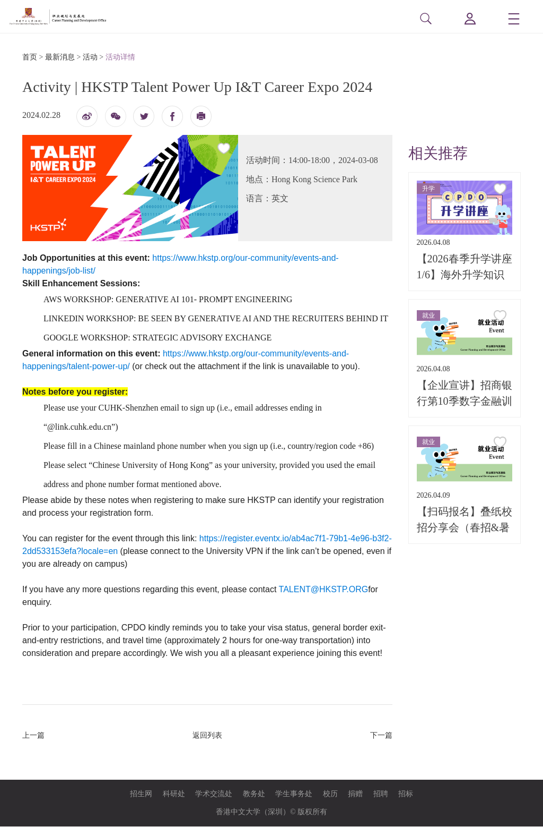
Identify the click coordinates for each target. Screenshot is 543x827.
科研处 (174, 794)
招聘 (380, 794)
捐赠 (355, 794)
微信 (115, 120)
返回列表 (207, 736)
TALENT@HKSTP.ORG (324, 589)
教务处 (254, 794)
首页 (29, 58)
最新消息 (60, 58)
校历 (330, 794)
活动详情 (120, 58)
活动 (90, 58)
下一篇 (381, 736)
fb (172, 116)
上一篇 (33, 736)
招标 (405, 794)
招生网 (141, 794)
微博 (87, 119)
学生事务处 (293, 794)
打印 (201, 119)
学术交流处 (213, 794)
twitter (143, 116)
